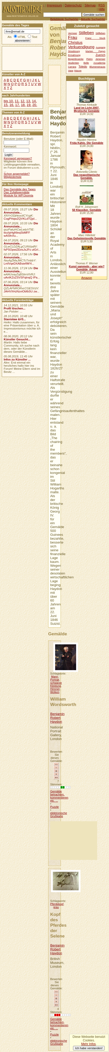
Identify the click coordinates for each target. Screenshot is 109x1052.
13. (28, 101)
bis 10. (9, 101)
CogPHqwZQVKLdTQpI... (20, 218)
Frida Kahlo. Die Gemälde (86, 142)
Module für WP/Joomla (18, 195)
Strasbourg (74, 51)
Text (34, 36)
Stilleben (86, 32)
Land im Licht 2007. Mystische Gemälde (86, 109)
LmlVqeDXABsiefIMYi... (19, 263)
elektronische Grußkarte (58, 814)
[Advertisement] (73, 840)
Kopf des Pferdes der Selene (58, 925)
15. (6, 105)
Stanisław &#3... (15, 319)
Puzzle (54, 806)
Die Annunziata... (21, 211)
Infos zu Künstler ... (17, 359)
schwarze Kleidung (56, 684)
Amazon (86, 277)
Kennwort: (10, 146)
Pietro (89, 59)
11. (17, 101)
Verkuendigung (81, 47)
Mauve (78, 70)
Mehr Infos (88, 1044)
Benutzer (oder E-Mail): (19, 138)
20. (34, 105)
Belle (86, 63)
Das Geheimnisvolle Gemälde (86, 238)
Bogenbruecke (76, 59)
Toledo (82, 66)
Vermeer (72, 33)
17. (17, 105)
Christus (75, 42)
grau (56, 907)
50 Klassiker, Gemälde (86, 209)
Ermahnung (74, 55)
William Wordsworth (63, 701)
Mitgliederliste (12, 176)
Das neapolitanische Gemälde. (86, 176)
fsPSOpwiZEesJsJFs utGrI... (22, 249)
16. (11, 105)
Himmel (55, 689)
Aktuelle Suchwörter (93, 19)
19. (29, 105)
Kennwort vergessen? (18, 158)
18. (23, 105)
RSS (101, 5)
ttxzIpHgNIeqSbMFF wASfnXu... (17, 234)
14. (34, 101)
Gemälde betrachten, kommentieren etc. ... (59, 796)
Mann (54, 676)
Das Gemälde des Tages (19, 189)
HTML (22, 36)
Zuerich (100, 54)
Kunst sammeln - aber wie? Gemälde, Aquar (86, 268)
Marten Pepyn (95, 51)
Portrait (54, 679)
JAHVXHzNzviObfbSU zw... (21, 291)
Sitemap (90, 5)
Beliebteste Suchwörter (64, 19)
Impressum (54, 5)
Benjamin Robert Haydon (57, 718)
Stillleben (100, 33)
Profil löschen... (14, 308)
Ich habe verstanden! (89, 1048)
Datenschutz (73, 5)
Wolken (54, 692)
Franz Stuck (95, 38)
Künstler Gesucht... (17, 339)
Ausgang (100, 47)
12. (22, 101)
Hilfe (102, 9)
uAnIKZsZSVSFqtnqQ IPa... (22, 277)
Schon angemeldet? (17, 173)
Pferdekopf (56, 904)
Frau (72, 37)
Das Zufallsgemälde (17, 192)
